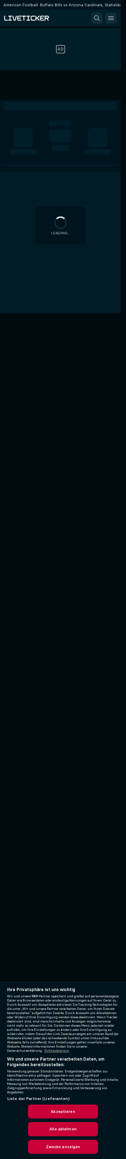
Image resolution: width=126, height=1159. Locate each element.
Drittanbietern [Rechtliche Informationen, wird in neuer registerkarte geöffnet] (56, 1051)
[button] (97, 18)
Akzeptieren (63, 1111)
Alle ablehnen (63, 1129)
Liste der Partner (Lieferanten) (38, 1098)
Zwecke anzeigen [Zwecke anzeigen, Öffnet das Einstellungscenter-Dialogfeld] (63, 1146)
